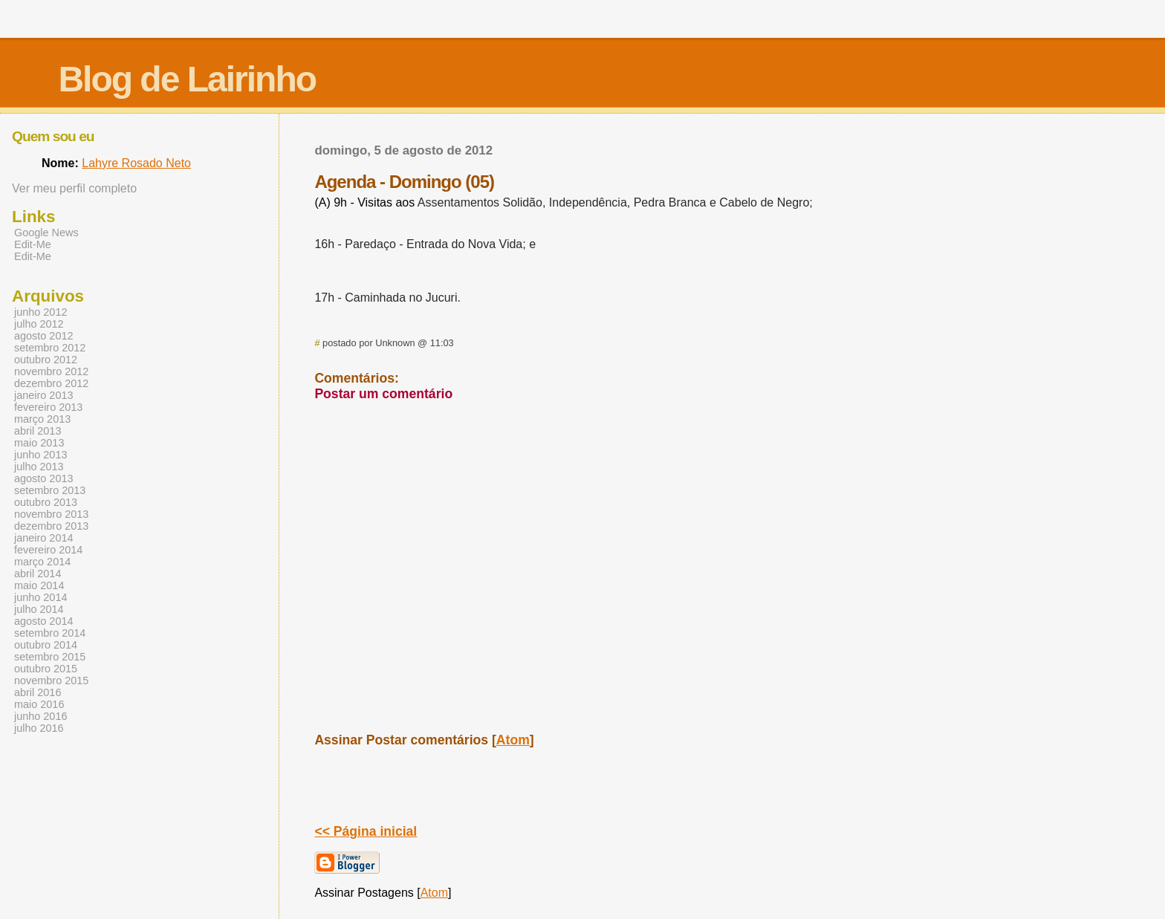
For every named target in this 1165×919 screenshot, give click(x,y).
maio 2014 (39, 585)
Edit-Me (32, 244)
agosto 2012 (43, 336)
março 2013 (42, 419)
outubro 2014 (45, 645)
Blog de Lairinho (187, 79)
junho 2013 (40, 455)
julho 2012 (39, 324)
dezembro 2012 (51, 383)
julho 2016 (39, 728)
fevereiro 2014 (48, 550)
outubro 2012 (45, 360)
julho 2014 (39, 609)
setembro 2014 (49, 633)
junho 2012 (40, 312)
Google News (46, 232)
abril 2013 (37, 431)
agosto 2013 (43, 478)
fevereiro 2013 (48, 407)
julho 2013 (39, 467)
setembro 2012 (49, 348)
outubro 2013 (45, 502)
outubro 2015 (45, 669)
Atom (513, 740)
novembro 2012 (51, 371)
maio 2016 (39, 704)
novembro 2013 (51, 514)
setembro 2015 (49, 657)
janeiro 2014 (43, 538)
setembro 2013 (49, 490)
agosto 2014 (43, 621)
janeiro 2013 (43, 395)
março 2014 (42, 562)
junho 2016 (40, 716)
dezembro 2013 (51, 526)
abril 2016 (37, 692)
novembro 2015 (51, 680)
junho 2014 (40, 597)
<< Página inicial (365, 831)
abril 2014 (37, 573)
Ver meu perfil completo (74, 188)
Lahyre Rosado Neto (136, 163)
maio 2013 (39, 443)
